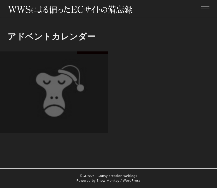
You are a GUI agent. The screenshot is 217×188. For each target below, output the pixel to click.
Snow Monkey (108, 180)
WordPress (132, 180)
